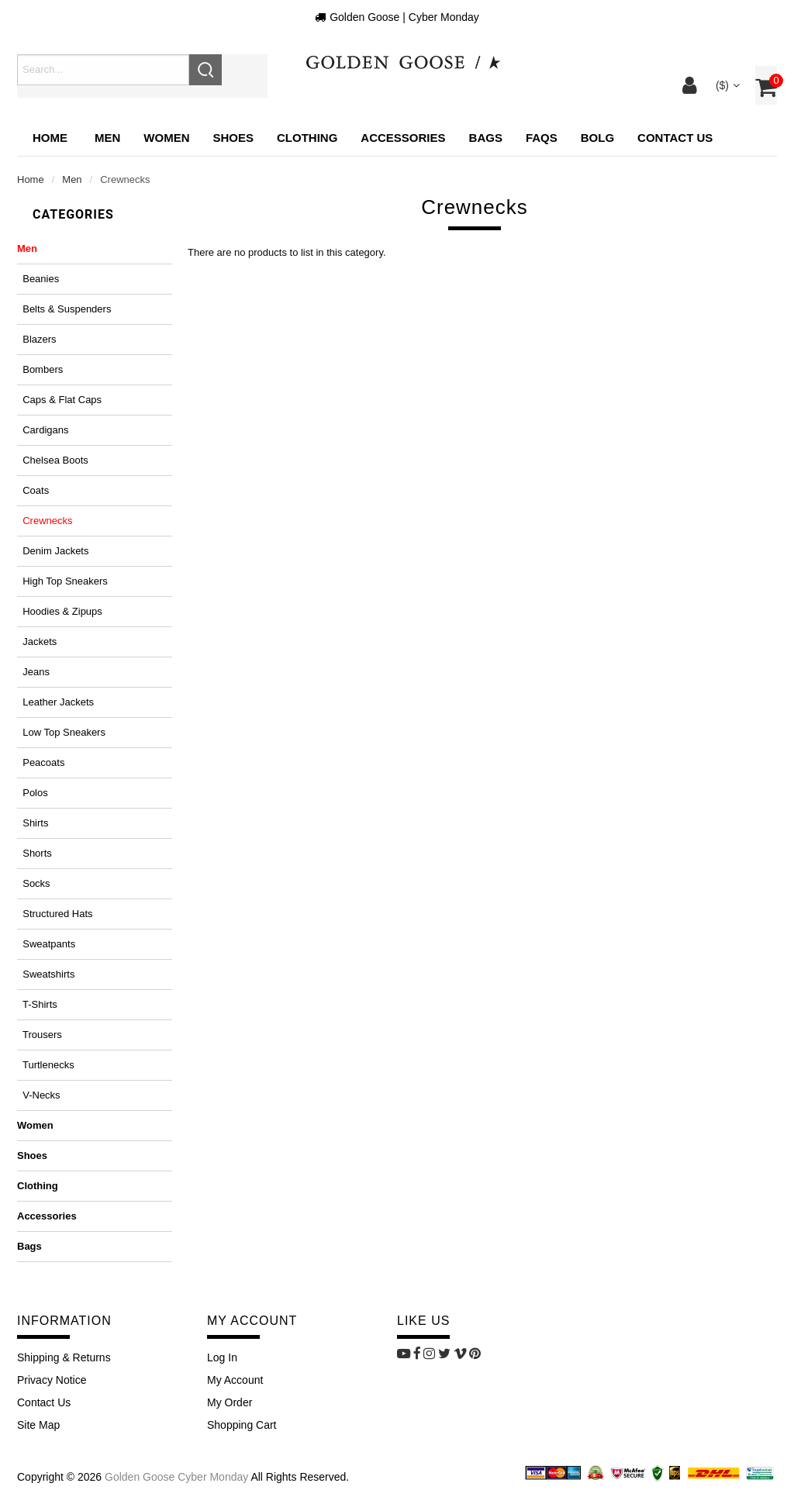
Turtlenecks (45, 1065)
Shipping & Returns (64, 1357)
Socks (33, 883)
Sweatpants (46, 944)
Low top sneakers (61, 732)
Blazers (37, 339)
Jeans (33, 672)
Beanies (38, 279)
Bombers (40, 369)
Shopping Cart (242, 1425)
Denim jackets (52, 551)
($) (726, 85)
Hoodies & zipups (59, 611)
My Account (235, 1380)
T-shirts (37, 1004)
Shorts (34, 853)
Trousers (39, 1034)
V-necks (38, 1095)
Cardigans (42, 430)
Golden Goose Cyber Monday (176, 1477)
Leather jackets (55, 702)
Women (35, 1125)
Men (71, 179)
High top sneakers (62, 581)
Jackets (37, 641)
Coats (33, 490)
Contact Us (44, 1402)
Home (50, 137)
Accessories (47, 1216)
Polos (32, 793)
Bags (29, 1246)
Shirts (32, 823)
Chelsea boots (52, 460)
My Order (229, 1402)
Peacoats (40, 762)
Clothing (37, 1186)
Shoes (32, 1155)
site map (38, 1425)
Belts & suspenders (64, 309)
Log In (222, 1357)
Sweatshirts (45, 974)
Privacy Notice (51, 1380)
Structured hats (55, 913)
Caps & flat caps (59, 399)
